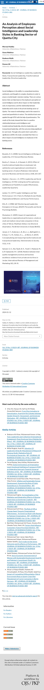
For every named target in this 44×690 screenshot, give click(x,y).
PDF (7, 301)
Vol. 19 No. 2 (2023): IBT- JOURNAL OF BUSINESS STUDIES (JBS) (19, 11)
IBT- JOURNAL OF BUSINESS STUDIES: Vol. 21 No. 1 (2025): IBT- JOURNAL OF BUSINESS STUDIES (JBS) (24, 518)
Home (4, 8)
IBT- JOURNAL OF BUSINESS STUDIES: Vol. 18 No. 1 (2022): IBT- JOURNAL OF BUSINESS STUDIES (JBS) (24, 474)
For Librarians (8, 617)
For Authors (7, 614)
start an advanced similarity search (24, 596)
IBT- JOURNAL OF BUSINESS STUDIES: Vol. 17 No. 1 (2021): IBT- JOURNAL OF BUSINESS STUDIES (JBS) (24, 443)
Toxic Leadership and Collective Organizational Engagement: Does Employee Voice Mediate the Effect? (24, 439)
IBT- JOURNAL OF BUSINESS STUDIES (19, 2)
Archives (12, 8)
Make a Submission (12, 649)
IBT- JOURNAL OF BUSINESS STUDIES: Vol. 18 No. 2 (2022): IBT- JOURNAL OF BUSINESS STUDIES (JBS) (23, 583)
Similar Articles (9, 430)
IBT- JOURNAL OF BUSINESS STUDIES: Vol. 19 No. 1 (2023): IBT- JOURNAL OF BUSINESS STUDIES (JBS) (23, 565)
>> (7, 591)
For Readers (8, 610)
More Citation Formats (11, 336)
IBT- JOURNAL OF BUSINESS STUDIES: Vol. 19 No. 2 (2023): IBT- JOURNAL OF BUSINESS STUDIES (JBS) (23, 420)
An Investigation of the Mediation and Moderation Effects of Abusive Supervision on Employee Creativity (23, 497)
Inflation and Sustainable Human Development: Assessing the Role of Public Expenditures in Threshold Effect (23, 483)
